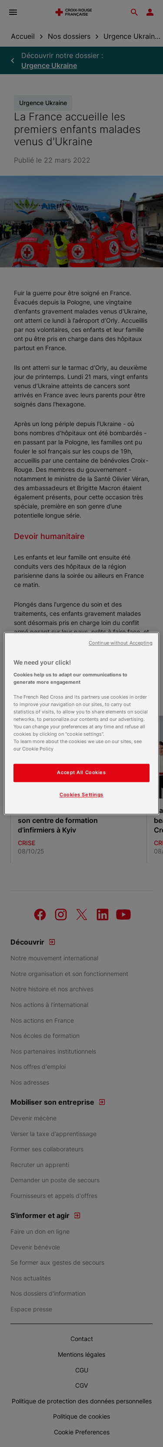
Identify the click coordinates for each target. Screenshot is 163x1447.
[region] (81, 723)
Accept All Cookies (81, 773)
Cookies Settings (81, 795)
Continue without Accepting (121, 643)
